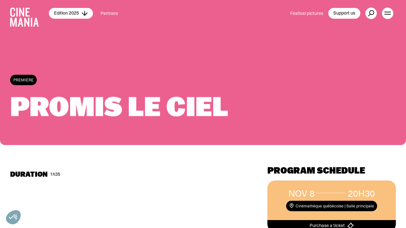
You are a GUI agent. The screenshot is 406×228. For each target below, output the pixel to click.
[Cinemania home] (29, 13)
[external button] (371, 13)
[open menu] (387, 13)
